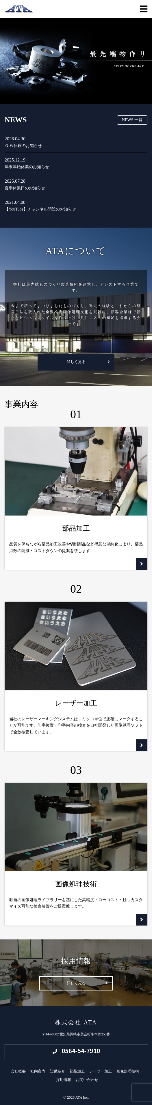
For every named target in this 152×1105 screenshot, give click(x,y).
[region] (76, 61)
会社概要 (18, 1071)
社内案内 (37, 1071)
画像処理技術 (127, 1071)
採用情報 (63, 1079)
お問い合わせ (87, 1079)
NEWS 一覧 (132, 120)
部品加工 (77, 1071)
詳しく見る (76, 362)
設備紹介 (57, 1071)
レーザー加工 (100, 1071)
